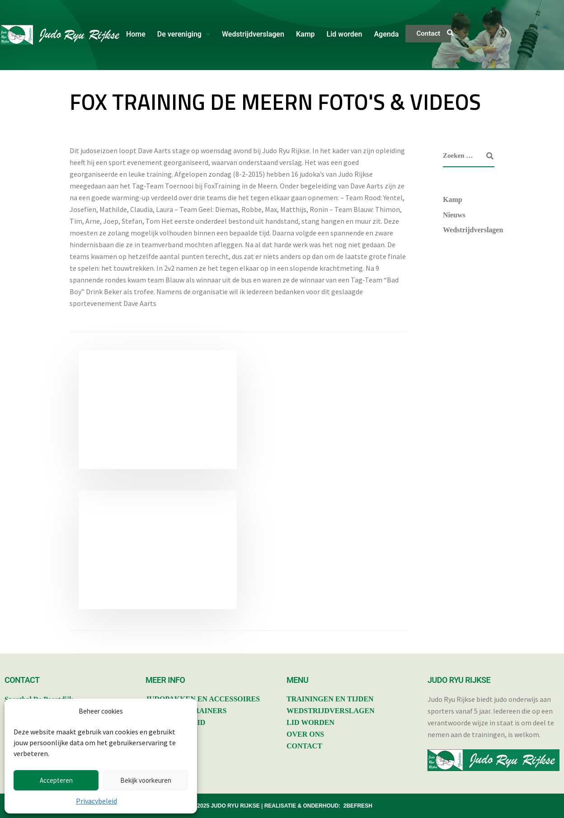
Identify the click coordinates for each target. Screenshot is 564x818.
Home (136, 34)
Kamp (305, 34)
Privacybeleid (96, 800)
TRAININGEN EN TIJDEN (330, 699)
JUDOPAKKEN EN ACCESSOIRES (203, 699)
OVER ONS (305, 734)
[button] (183, 34)
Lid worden (344, 34)
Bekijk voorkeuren (145, 780)
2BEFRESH (357, 806)
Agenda (386, 34)
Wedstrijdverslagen (253, 34)
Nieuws (454, 215)
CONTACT (304, 746)
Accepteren (56, 780)
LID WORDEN (310, 722)
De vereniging (183, 34)
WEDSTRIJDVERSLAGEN (331, 711)
